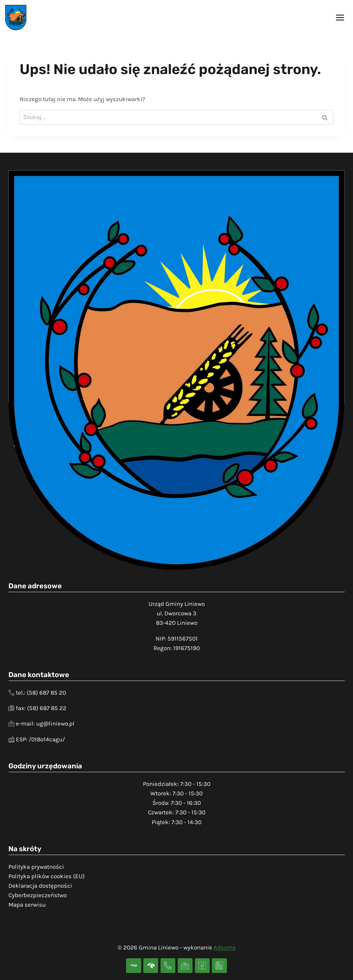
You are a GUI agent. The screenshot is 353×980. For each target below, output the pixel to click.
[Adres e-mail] (185, 965)
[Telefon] (168, 965)
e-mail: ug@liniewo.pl (45, 723)
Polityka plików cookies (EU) (46, 876)
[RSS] (219, 965)
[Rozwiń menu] (340, 17)
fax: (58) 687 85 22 (41, 707)
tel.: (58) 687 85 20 (41, 692)
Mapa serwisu (27, 904)
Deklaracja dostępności (40, 885)
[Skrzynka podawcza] (150, 965)
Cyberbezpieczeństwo (37, 895)
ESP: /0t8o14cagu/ (40, 739)
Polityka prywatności (36, 866)
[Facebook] (202, 965)
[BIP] (133, 965)
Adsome (225, 947)
